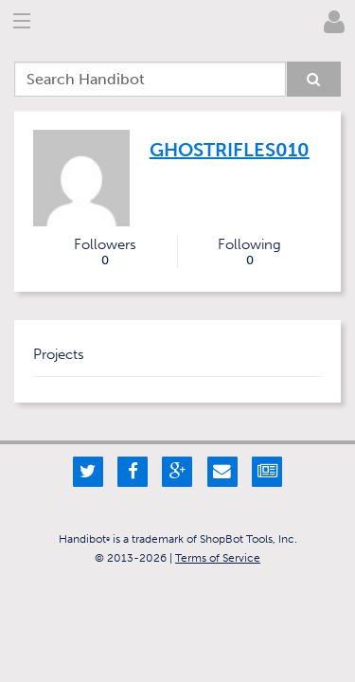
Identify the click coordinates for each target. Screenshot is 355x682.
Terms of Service (217, 558)
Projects (58, 354)
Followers (105, 252)
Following (250, 252)
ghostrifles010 (230, 149)
